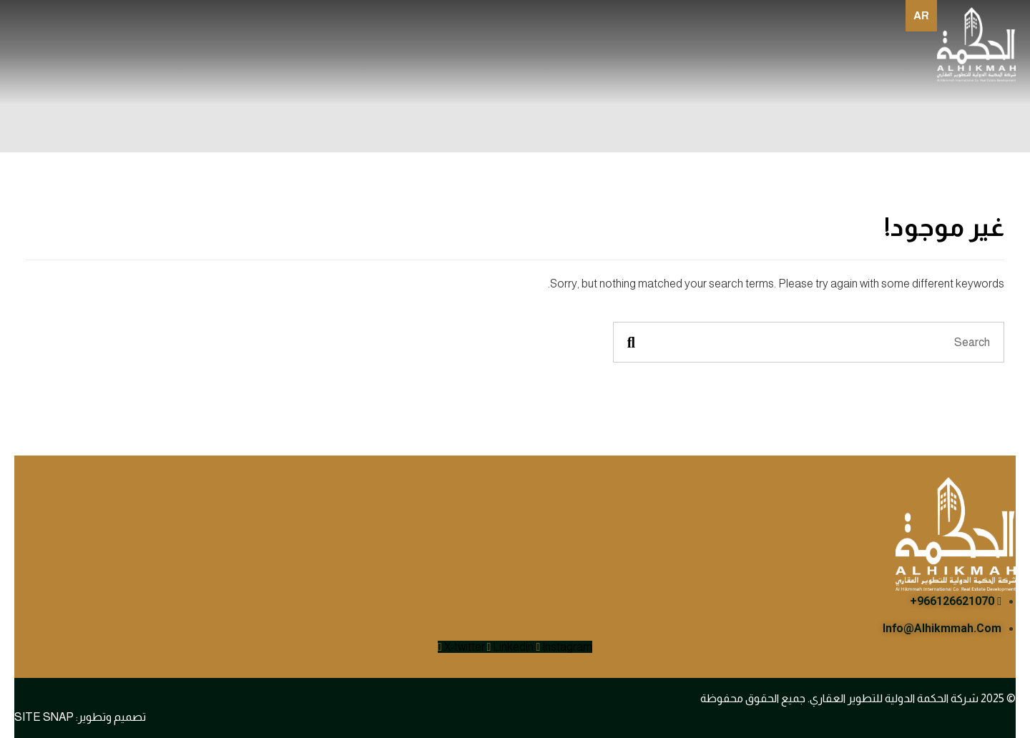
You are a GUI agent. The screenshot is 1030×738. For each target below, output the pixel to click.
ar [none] (921, 15)
